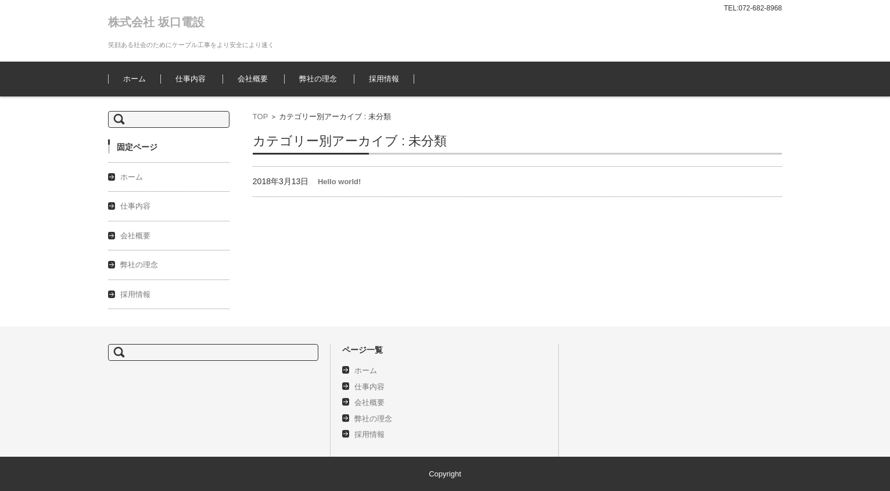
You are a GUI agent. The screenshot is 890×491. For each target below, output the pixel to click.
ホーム (134, 78)
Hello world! (339, 181)
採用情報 (384, 78)
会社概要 (253, 78)
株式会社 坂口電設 (156, 22)
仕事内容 (190, 78)
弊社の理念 (318, 78)
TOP (260, 116)
